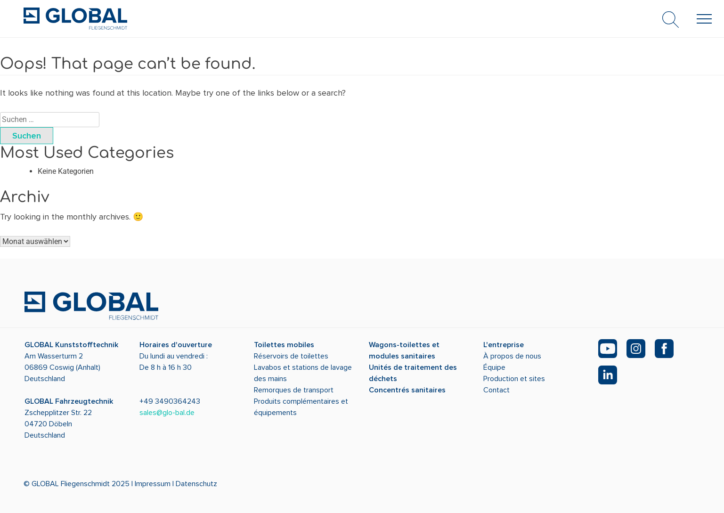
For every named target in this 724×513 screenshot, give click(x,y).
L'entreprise (503, 345)
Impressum (153, 484)
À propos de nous (512, 356)
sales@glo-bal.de (167, 412)
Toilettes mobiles (284, 345)
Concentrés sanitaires (407, 390)
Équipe (494, 367)
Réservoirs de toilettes (291, 356)
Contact (496, 390)
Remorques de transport (294, 390)
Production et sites (514, 378)
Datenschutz (196, 484)
